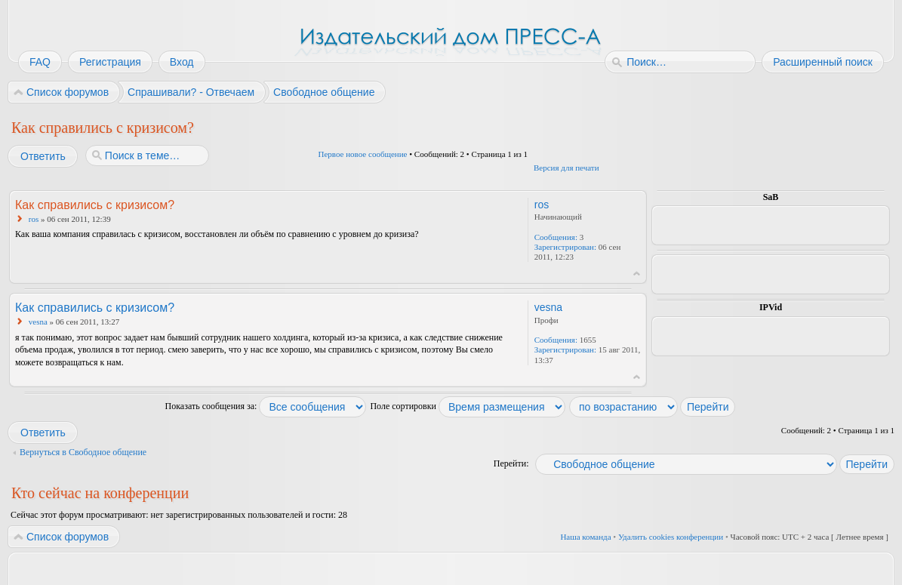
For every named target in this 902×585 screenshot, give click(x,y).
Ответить (42, 156)
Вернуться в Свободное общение (83, 452)
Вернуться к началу (637, 273)
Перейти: (511, 463)
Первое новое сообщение (363, 154)
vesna (38, 321)
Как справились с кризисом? (102, 127)
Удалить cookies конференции (670, 536)
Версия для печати (566, 167)
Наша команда (585, 536)
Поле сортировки (467, 406)
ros (33, 218)
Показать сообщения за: (266, 406)
